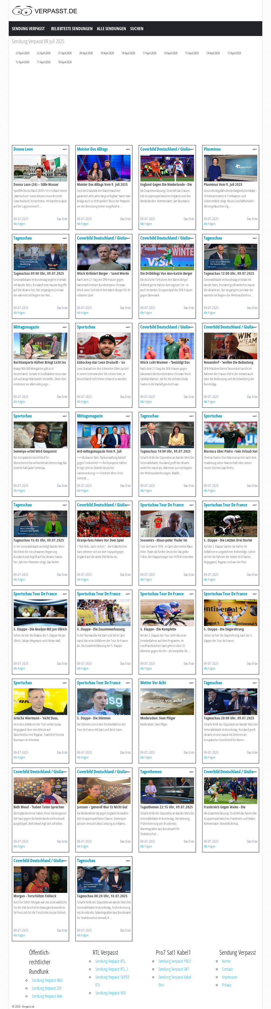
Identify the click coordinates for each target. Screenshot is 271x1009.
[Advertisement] (135, 106)
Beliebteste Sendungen (72, 28)
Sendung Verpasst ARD (47, 980)
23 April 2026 (22, 53)
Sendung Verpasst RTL (110, 961)
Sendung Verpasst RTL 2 (111, 969)
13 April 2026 (234, 53)
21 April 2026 (65, 53)
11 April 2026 (44, 62)
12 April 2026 (22, 62)
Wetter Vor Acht (153, 683)
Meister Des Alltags (92, 149)
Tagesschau (22, 238)
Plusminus (212, 149)
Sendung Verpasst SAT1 (174, 969)
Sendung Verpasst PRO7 (175, 961)
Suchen (136, 28)
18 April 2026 (128, 53)
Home (226, 961)
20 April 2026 (86, 53)
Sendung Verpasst (28, 28)
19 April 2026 (107, 53)
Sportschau (86, 327)
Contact (227, 969)
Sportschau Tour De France (162, 505)
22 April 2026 (44, 53)
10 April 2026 (65, 62)
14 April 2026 (213, 53)
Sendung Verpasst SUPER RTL (112, 981)
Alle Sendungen (111, 28)
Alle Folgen (19, 223)
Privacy (226, 985)
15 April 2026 (192, 53)
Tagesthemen (151, 771)
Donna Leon (23, 149)
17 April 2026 (149, 53)
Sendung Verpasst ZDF (47, 988)
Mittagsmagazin (26, 327)
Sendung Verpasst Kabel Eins (175, 981)
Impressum (229, 977)
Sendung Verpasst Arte (47, 996)
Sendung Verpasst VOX (110, 993)
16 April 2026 (171, 53)
